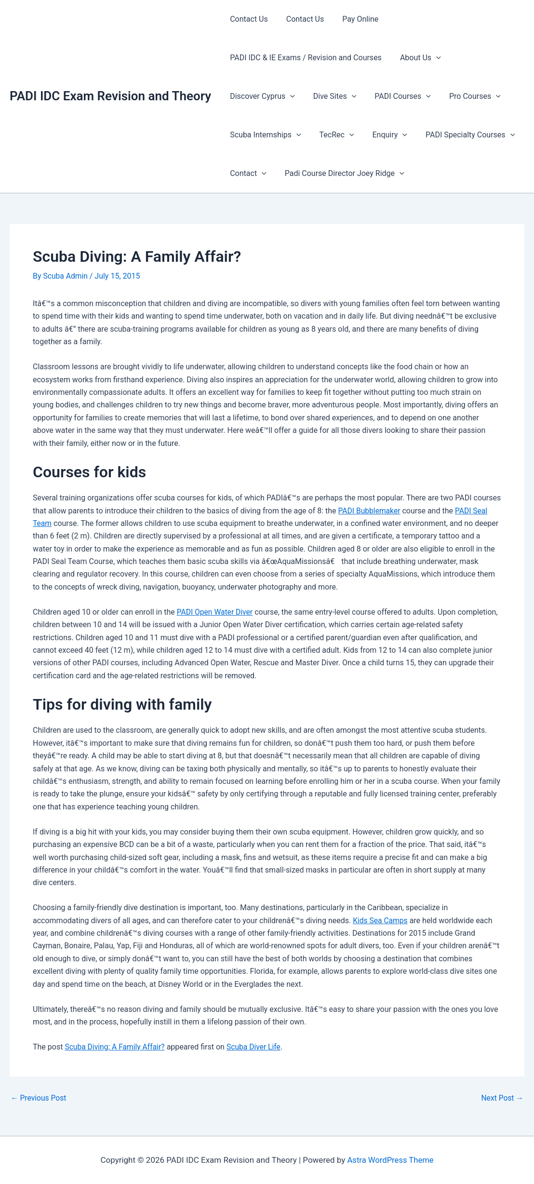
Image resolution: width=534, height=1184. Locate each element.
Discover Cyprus (261, 96)
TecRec (332, 135)
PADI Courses (395, 96)
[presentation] (432, 58)
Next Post (501, 1098)
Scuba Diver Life (256, 1046)
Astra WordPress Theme (390, 1160)
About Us (416, 58)
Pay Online (353, 19)
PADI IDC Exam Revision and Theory (110, 96)
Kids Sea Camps (381, 920)
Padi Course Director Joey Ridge (340, 173)
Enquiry (382, 135)
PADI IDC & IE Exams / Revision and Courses (304, 57)
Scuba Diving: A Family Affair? (116, 1046)
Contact (246, 173)
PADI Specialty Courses (460, 135)
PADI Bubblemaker (370, 510)
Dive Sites (330, 96)
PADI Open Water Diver (215, 611)
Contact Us (247, 19)
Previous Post (39, 1098)
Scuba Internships (263, 135)
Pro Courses (465, 96)
